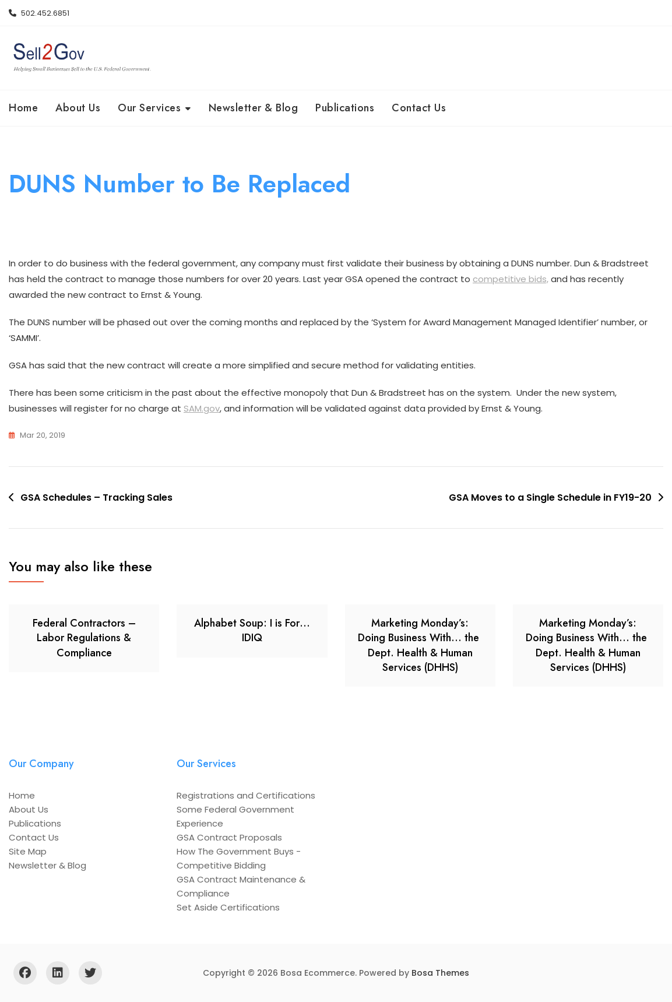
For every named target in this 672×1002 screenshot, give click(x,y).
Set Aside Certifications (228, 907)
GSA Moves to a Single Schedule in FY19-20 (550, 497)
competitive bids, (510, 279)
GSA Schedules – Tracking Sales (96, 497)
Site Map (28, 851)
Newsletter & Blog (253, 107)
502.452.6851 (39, 13)
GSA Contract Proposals (229, 837)
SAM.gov (202, 408)
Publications (344, 107)
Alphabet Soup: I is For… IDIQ (252, 630)
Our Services (149, 107)
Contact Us (419, 107)
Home (23, 107)
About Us (77, 107)
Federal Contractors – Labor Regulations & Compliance (84, 638)
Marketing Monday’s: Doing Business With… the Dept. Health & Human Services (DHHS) (420, 645)
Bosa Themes (440, 973)
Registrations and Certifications (246, 795)
